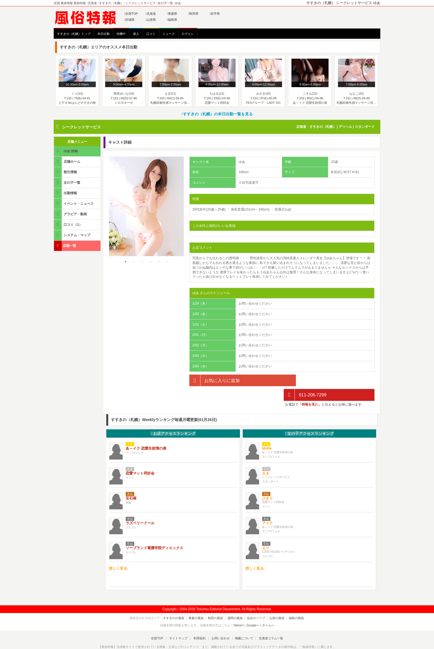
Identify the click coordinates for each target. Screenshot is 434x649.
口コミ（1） (68, 224)
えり (265, 533)
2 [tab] (134, 262)
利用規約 (199, 623)
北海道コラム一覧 (268, 623)
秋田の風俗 (216, 603)
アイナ (267, 509)
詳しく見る (118, 554)
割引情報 (66, 172)
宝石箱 (131, 484)
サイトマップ (179, 623)
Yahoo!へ (239, 610)
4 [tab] (150, 262)
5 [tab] (159, 262)
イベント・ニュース (74, 203)
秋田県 (193, 13)
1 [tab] (125, 262)
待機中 (121, 33)
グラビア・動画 (71, 214)
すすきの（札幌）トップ (74, 33)
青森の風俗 (198, 603)
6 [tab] (167, 262)
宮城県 (129, 19)
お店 (173, 419)
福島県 (172, 19)
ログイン (188, 33)
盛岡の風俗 (235, 603)
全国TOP (131, 13)
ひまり (267, 484)
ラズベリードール (140, 509)
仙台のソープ (255, 603)
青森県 (172, 13)
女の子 (309, 419)
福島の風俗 (293, 603)
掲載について (242, 623)
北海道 (151, 13)
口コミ (151, 33)
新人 (136, 33)
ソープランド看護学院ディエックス (154, 533)
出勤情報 (66, 193)
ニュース (168, 33)
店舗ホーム (67, 161)
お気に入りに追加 (214, 380)
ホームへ (267, 610)
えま (265, 459)
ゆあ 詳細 (66, 151)
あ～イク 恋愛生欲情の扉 (146, 434)
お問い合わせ (219, 623)
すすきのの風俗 (177, 603)
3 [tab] (142, 262)
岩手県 (215, 13)
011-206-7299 (305, 380)
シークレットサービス (81, 127)
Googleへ (253, 610)
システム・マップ (72, 235)
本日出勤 (103, 33)
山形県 (151, 19)
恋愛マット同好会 (140, 459)
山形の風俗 (274, 603)
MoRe (267, 434)
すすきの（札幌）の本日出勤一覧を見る (216, 114)
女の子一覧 (67, 182)
